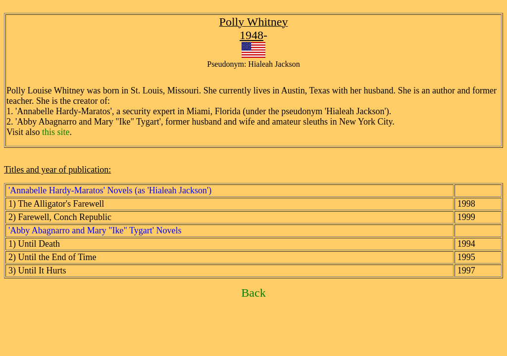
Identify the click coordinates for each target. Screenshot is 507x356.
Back (253, 292)
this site (56, 132)
